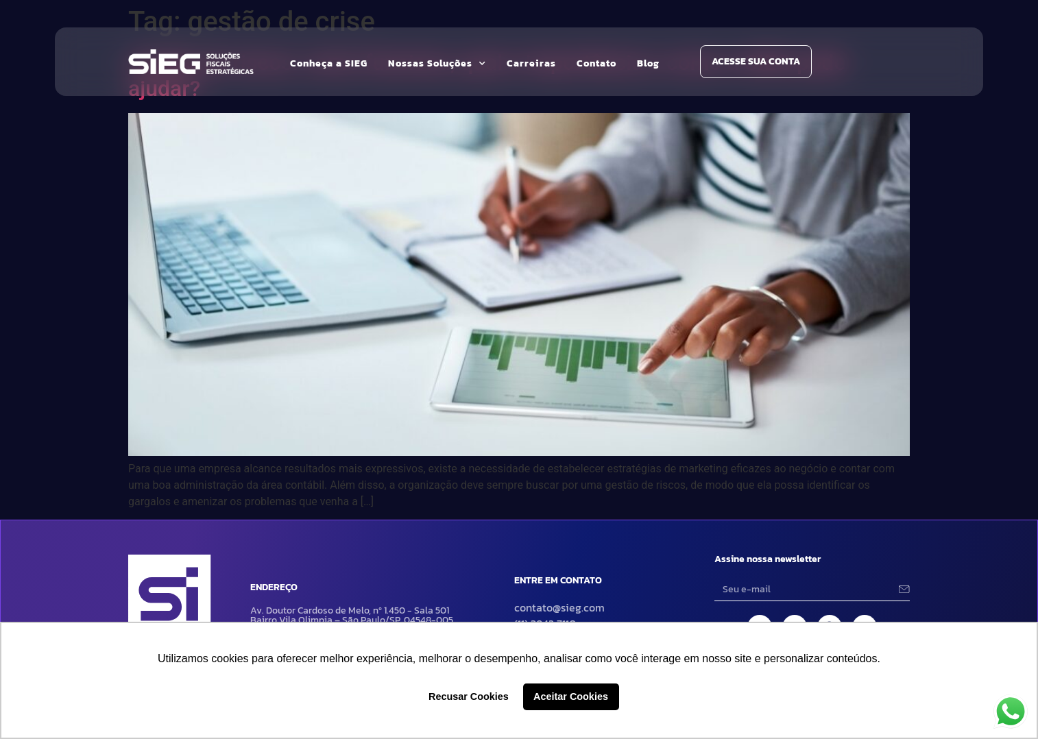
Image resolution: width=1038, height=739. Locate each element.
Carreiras (531, 63)
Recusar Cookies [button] (469, 696)
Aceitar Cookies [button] (570, 696)
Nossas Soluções (437, 63)
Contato (596, 63)
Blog (648, 63)
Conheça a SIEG (328, 63)
